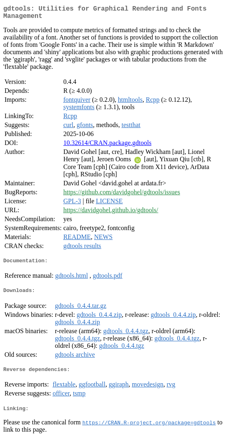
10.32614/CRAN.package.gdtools (107, 146)
